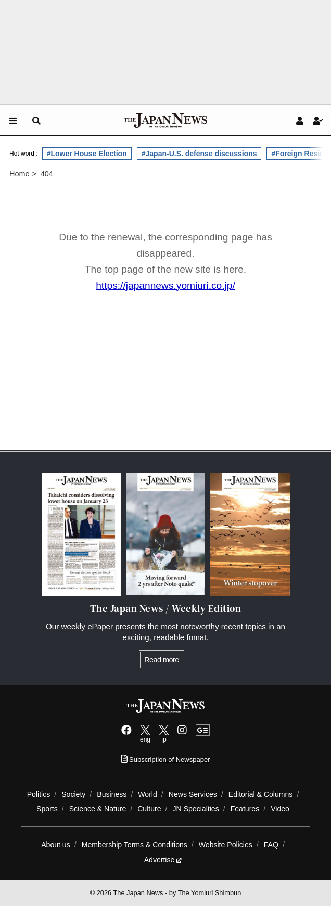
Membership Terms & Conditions (134, 844)
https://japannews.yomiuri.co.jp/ (165, 285)
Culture (149, 809)
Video (280, 809)
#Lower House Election (87, 153)
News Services (193, 794)
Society (73, 794)
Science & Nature (97, 809)
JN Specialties (196, 809)
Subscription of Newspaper (165, 759)
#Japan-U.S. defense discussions (199, 153)
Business (111, 794)
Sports (47, 809)
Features (245, 809)
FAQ (271, 844)
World (147, 794)
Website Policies (225, 844)
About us (55, 844)
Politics (38, 794)
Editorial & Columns (260, 794)
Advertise (163, 860)
